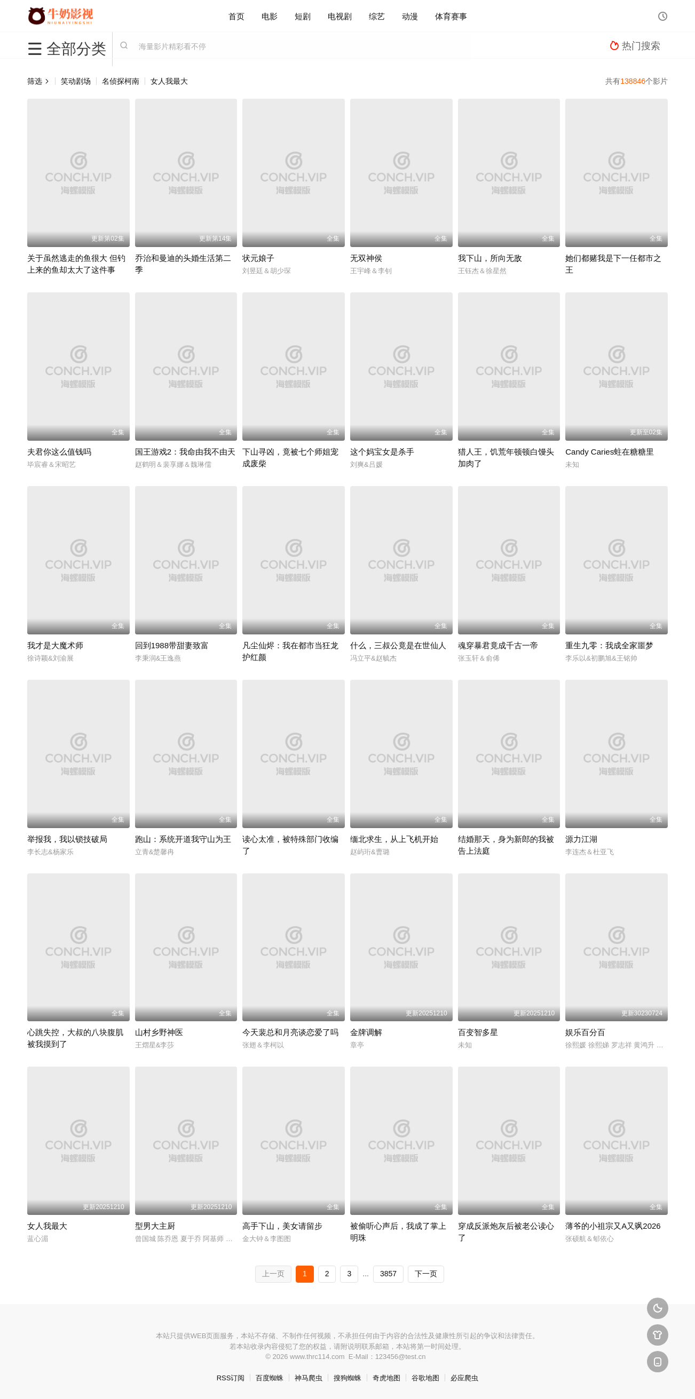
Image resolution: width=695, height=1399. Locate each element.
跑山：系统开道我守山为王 (183, 839)
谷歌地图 (425, 1378)
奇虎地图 (386, 1378)
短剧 (303, 15)
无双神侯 (366, 258)
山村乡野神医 (159, 1032)
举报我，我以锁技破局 (67, 839)
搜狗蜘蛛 (347, 1378)
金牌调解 (366, 1032)
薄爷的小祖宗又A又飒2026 (612, 1225)
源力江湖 (581, 839)
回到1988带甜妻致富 (172, 645)
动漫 (410, 15)
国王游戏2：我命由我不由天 (185, 451)
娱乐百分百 (585, 1032)
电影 (270, 15)
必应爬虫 (464, 1378)
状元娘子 (258, 258)
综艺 (377, 15)
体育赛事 (451, 15)
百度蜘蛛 (269, 1378)
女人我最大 (169, 81)
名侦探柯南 (120, 81)
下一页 (426, 1273)
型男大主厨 (155, 1225)
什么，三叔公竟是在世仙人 (398, 645)
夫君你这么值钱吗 (59, 451)
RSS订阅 (231, 1378)
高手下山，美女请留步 (282, 1225)
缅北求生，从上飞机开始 (394, 839)
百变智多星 (478, 1032)
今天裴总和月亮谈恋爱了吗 (290, 1032)
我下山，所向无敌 (490, 258)
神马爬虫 (308, 1378)
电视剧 (340, 15)
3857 (388, 1273)
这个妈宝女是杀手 (382, 451)
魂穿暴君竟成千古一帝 (498, 645)
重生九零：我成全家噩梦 (609, 645)
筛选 (38, 81)
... (365, 1273)
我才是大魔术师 (55, 645)
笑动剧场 (76, 81)
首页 (236, 15)
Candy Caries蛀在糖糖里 (609, 451)
